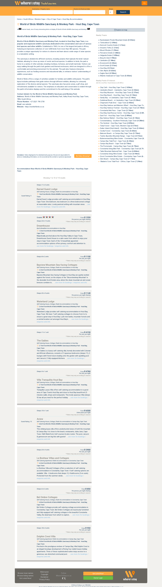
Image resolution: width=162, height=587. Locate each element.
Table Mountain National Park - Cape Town (119, 151)
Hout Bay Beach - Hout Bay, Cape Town (118, 95)
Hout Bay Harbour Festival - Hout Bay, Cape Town (122, 108)
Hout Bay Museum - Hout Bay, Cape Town (119, 93)
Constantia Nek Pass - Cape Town (116, 110)
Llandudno (107, 60)
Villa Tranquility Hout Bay (49, 379)
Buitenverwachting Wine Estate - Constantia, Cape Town (124, 138)
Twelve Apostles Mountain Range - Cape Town (121, 136)
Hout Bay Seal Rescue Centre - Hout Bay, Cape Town (123, 113)
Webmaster (44, 572)
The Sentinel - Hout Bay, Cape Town (117, 123)
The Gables (42, 340)
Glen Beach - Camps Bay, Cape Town (117, 159)
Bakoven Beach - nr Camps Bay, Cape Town (120, 133)
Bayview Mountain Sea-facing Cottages (57, 265)
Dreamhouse (43, 225)
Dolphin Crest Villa (46, 536)
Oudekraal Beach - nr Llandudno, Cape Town (120, 100)
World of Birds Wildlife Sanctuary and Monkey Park (73, 29)
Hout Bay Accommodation (72, 19)
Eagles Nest (108, 73)
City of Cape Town (54, 19)
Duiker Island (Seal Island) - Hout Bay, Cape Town (122, 128)
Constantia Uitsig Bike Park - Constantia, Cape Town (123, 149)
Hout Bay (107, 68)
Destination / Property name (41, 9)
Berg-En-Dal (108, 58)
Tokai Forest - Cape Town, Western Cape (119, 126)
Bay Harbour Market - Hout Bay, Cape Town (120, 118)
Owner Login (98, 578)
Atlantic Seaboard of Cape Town (116, 76)
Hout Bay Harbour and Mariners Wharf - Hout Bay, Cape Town (126, 105)
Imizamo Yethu (109, 48)
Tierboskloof (108, 43)
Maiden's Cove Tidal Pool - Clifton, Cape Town (121, 161)
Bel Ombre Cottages (47, 497)
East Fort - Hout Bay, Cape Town (116, 116)
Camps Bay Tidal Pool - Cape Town (117, 141)
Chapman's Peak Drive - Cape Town (117, 103)
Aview (40, 419)
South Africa (28, 19)
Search (123, 12)
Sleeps (111, 9)
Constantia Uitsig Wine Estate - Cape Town (120, 154)
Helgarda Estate (109, 55)
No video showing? (83, 156)
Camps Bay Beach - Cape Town (115, 144)
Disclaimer (44, 577)
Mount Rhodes (109, 50)
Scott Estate (108, 66)
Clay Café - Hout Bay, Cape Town (116, 87)
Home (19, 19)
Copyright (44, 574)
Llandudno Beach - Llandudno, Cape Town (119, 90)
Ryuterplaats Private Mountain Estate (117, 40)
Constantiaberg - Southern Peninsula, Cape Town (122, 121)
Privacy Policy (44, 579)
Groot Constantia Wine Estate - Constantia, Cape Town (124, 156)
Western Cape (40, 19)
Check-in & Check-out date (81, 9)
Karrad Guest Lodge (47, 189)
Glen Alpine (108, 71)
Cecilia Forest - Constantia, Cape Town (118, 131)
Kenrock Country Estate (112, 45)
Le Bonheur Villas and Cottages (53, 458)
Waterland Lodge (45, 301)
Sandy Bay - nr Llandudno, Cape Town (118, 98)
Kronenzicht (108, 63)
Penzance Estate (110, 53)
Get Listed (25, 578)
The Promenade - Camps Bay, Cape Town (119, 146)
